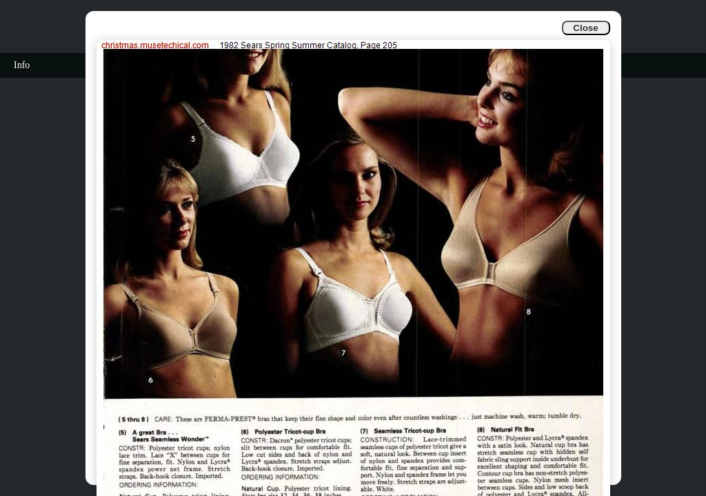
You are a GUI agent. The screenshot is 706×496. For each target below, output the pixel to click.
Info (22, 65)
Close (585, 28)
